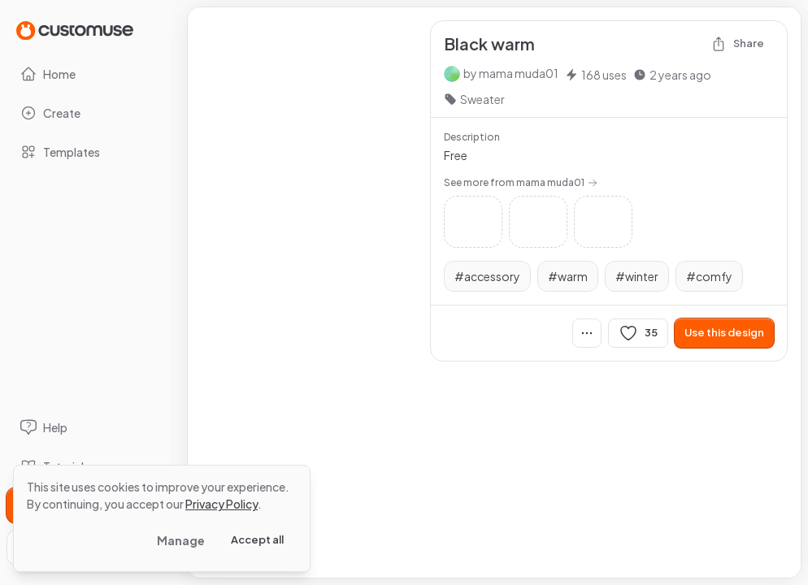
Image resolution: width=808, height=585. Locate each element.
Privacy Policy (221, 503)
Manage (181, 540)
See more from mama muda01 (520, 182)
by (510, 73)
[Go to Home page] (74, 30)
